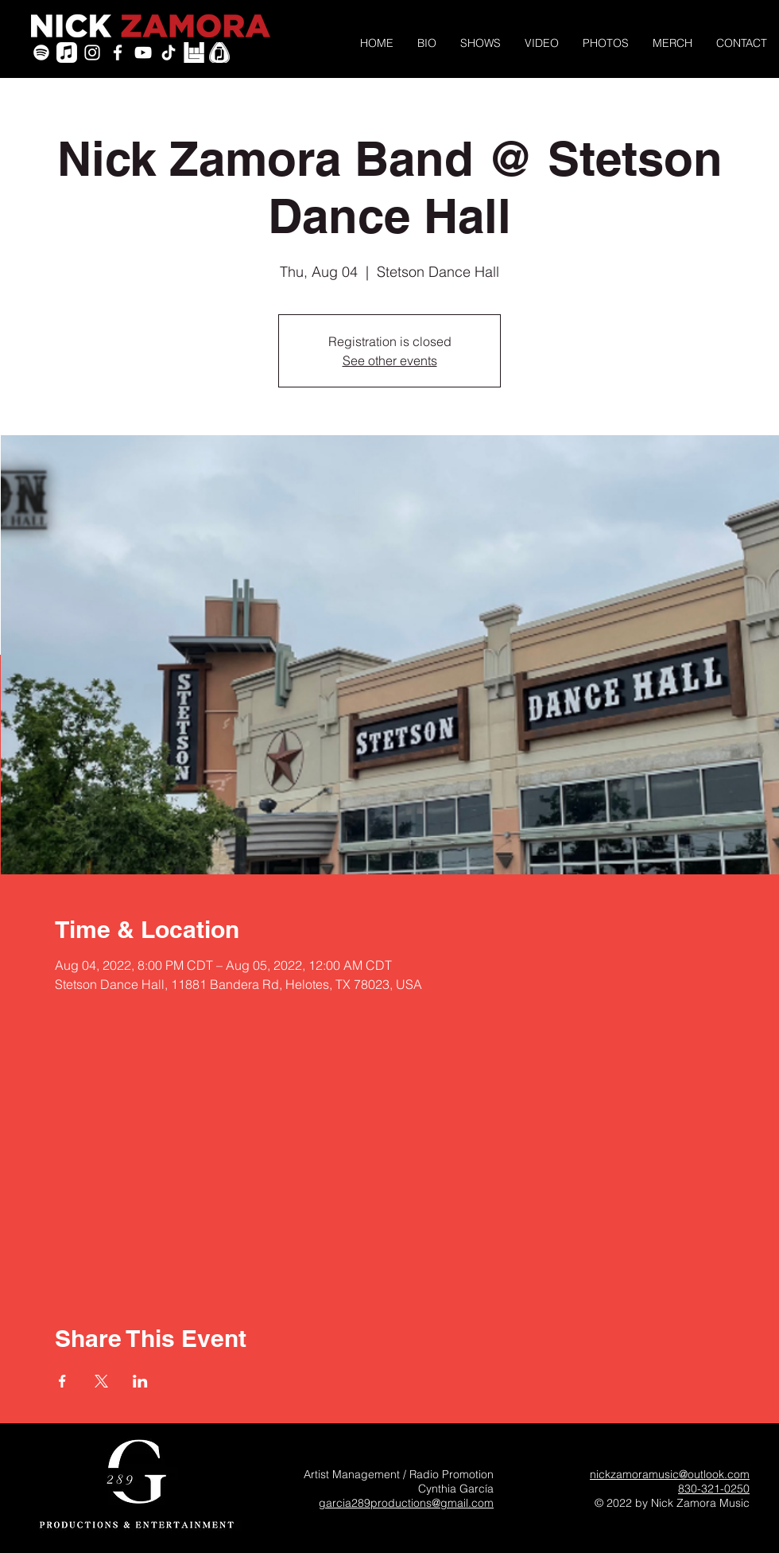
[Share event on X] (101, 1381)
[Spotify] (41, 52)
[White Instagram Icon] (92, 52)
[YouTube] (143, 52)
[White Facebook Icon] (117, 52)
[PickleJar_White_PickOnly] (219, 52)
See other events (390, 360)
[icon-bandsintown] (194, 52)
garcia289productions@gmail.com (406, 1503)
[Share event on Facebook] (62, 1381)
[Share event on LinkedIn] (140, 1381)
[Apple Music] (66, 52)
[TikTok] (168, 52)
